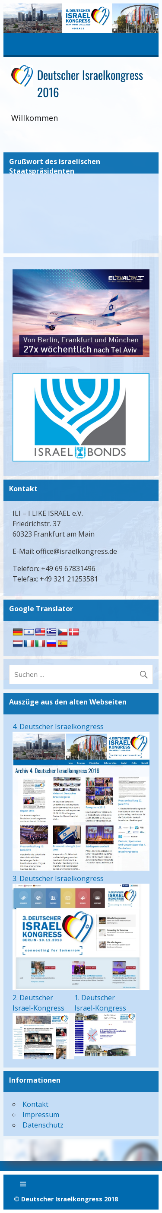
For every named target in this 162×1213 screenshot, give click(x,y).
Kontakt (35, 1104)
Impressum (40, 1114)
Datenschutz (43, 1125)
